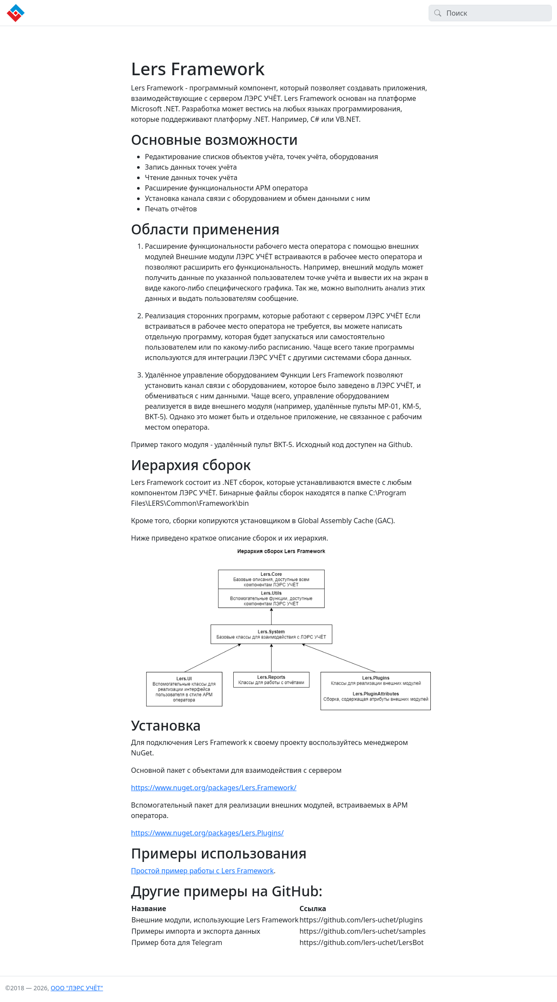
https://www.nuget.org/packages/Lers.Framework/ (213, 787)
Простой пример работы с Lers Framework (202, 870)
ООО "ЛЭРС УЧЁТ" (76, 988)
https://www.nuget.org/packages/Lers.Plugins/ (207, 833)
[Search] (490, 13)
